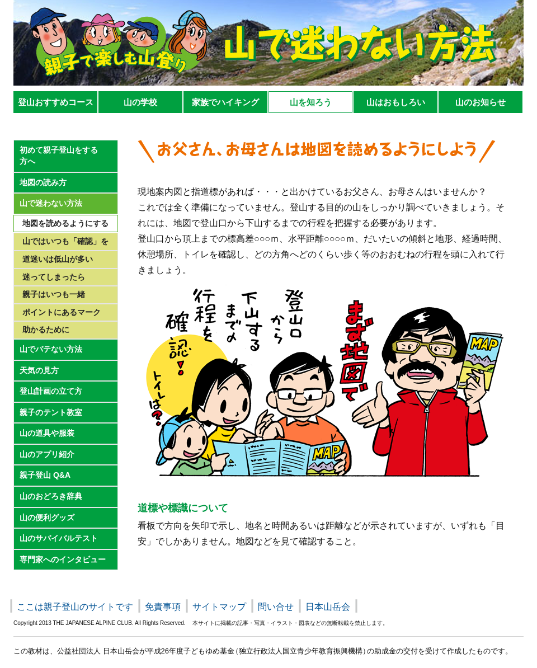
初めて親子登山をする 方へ (59, 155)
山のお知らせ (480, 102)
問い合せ (276, 606)
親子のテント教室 (51, 412)
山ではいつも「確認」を (65, 241)
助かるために (45, 329)
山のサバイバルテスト (59, 538)
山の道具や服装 (47, 433)
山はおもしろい (395, 102)
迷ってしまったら (53, 276)
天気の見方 (39, 370)
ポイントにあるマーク (61, 312)
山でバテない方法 (51, 349)
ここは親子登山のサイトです (75, 606)
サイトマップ (219, 606)
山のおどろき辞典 (51, 496)
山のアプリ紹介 (47, 454)
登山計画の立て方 (51, 391)
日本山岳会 (327, 606)
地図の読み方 (43, 182)
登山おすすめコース (55, 102)
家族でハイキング (225, 102)
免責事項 (163, 606)
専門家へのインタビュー (63, 559)
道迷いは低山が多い (57, 259)
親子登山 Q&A (45, 475)
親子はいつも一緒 (53, 294)
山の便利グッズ (47, 517)
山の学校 (140, 102)
